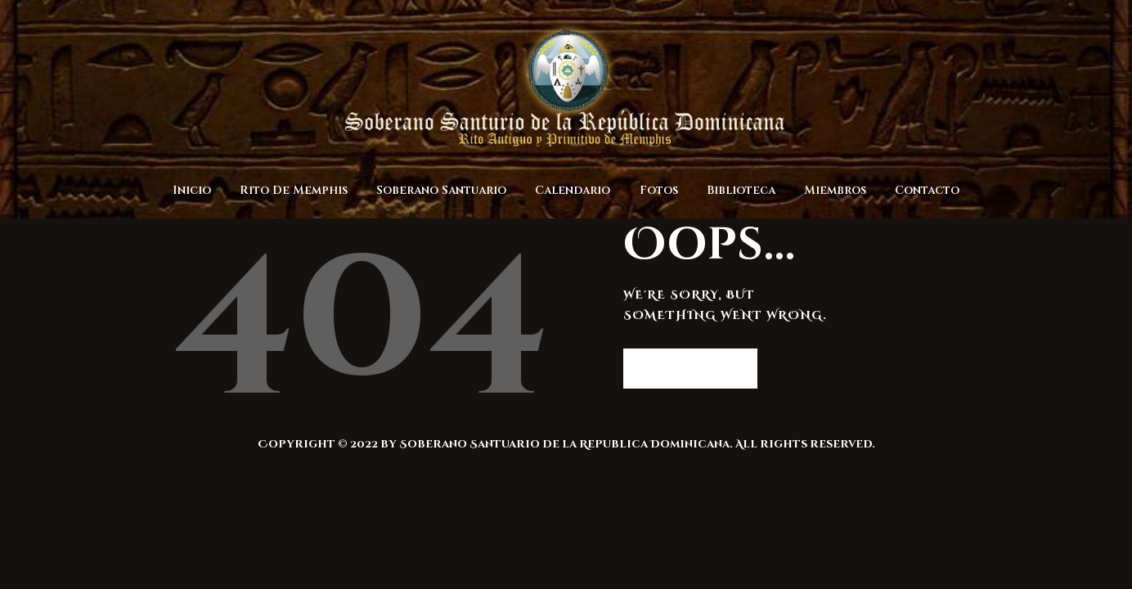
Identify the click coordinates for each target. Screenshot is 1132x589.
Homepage (682, 367)
